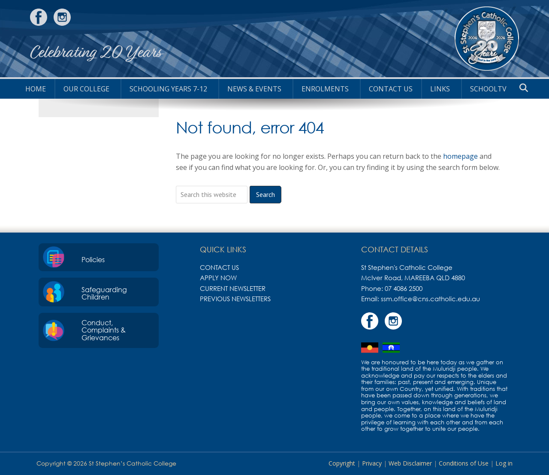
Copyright (342, 463)
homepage (460, 156)
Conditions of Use (464, 463)
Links (440, 89)
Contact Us (391, 89)
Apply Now (218, 277)
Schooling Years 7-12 (168, 89)
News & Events (254, 89)
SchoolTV (488, 89)
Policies (93, 259)
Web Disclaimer (410, 463)
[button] (523, 88)
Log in (504, 463)
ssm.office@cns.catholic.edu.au (430, 299)
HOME (35, 89)
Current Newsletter (232, 288)
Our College (86, 89)
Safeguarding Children (104, 293)
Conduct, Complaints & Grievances (103, 330)
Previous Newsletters (235, 299)
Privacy (372, 463)
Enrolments (325, 89)
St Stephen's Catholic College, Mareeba (487, 38)
